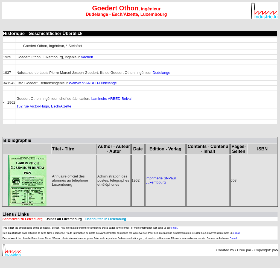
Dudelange (161, 73)
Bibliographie (17, 140)
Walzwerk (76, 83)
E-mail (233, 238)
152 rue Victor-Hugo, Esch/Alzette (43, 106)
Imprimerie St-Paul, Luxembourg (161, 180)
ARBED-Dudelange (101, 83)
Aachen (87, 57)
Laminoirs (99, 99)
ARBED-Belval (120, 99)
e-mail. (174, 227)
